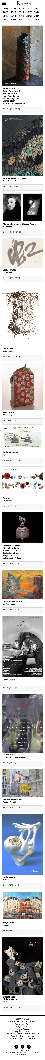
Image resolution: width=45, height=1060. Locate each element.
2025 (5, 8)
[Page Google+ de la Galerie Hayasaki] (29, 1047)
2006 (36, 19)
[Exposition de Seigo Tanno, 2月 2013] (22, 905)
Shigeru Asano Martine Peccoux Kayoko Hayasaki (22, 1029)
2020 (5, 12)
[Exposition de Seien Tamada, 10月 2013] (22, 253)
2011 (36, 16)
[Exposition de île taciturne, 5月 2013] (22, 723)
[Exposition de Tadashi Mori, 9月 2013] (22, 386)
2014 (13, 16)
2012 (29, 16)
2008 (21, 19)
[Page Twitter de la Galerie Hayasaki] (23, 1047)
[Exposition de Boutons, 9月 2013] (22, 481)
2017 (29, 12)
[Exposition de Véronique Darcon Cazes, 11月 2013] (22, 145)
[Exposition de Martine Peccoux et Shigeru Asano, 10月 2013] (22, 207)
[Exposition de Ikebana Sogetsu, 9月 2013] (22, 438)
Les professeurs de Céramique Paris (22, 1021)
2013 (21, 16)
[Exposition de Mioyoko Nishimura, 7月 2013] (22, 584)
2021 (36, 8)
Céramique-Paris (22, 1024)
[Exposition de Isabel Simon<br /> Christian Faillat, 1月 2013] (22, 966)
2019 (13, 12)
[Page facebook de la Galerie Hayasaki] (16, 1047)
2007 (29, 19)
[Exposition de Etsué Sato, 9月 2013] (22, 315)
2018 (21, 12)
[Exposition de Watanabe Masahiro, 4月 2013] (22, 783)
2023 (21, 8)
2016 (36, 12)
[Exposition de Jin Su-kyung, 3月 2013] (22, 844)
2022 (29, 8)
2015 (5, 16)
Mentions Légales (22, 1054)
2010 (5, 19)
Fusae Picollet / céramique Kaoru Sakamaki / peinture (22, 1037)
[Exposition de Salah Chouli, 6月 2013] (22, 647)
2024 (13, 8)
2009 (13, 19)
